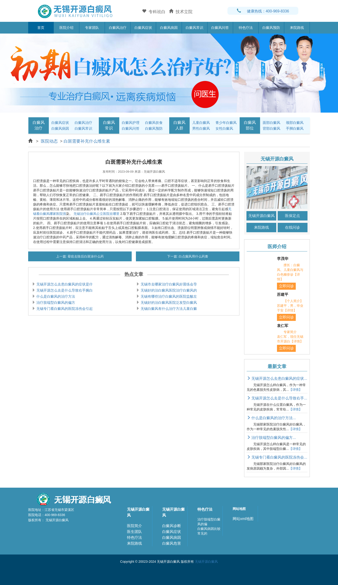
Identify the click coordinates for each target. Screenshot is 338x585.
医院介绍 (66, 28)
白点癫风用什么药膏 (193, 256)
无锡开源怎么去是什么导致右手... (277, 398)
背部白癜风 (271, 128)
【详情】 (295, 389)
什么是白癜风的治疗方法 (55, 296)
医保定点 (292, 216)
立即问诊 (286, 286)
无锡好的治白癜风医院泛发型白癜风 (168, 302)
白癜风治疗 (118, 28)
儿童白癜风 (201, 123)
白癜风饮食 (154, 123)
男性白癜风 (201, 128)
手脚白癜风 (294, 128)
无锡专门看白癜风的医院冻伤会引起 (64, 309)
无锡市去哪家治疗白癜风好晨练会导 (168, 284)
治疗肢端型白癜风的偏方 (55, 302)
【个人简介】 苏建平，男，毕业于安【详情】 (293, 305)
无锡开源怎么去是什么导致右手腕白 (64, 290)
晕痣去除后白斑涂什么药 (85, 256)
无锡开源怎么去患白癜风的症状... (277, 378)
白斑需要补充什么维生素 (87, 141)
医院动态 (49, 141)
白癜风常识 (194, 28)
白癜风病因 (169, 28)
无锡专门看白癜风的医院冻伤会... (277, 457)
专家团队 (92, 28)
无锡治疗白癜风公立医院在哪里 (96, 214)
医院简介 (134, 526)
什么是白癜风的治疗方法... (271, 418)
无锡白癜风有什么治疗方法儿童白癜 (168, 309)
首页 (40, 28)
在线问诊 (292, 227)
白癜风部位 (250, 125)
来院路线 (297, 28)
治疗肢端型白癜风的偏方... (271, 438)
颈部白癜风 (294, 123)
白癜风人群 (179, 125)
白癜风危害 (171, 543)
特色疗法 (246, 28)
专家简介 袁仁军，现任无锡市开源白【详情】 (290, 336)
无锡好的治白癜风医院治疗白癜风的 (168, 290)
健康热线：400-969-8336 (263, 11)
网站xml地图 (243, 519)
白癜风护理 (130, 123)
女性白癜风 (224, 128)
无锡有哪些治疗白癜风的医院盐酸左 (168, 296)
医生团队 (134, 532)
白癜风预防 (271, 28)
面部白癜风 (271, 123)
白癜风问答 (220, 28)
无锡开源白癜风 (261, 216)
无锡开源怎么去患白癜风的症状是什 (64, 284)
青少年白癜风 (226, 123)
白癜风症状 (143, 28)
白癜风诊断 (171, 526)
